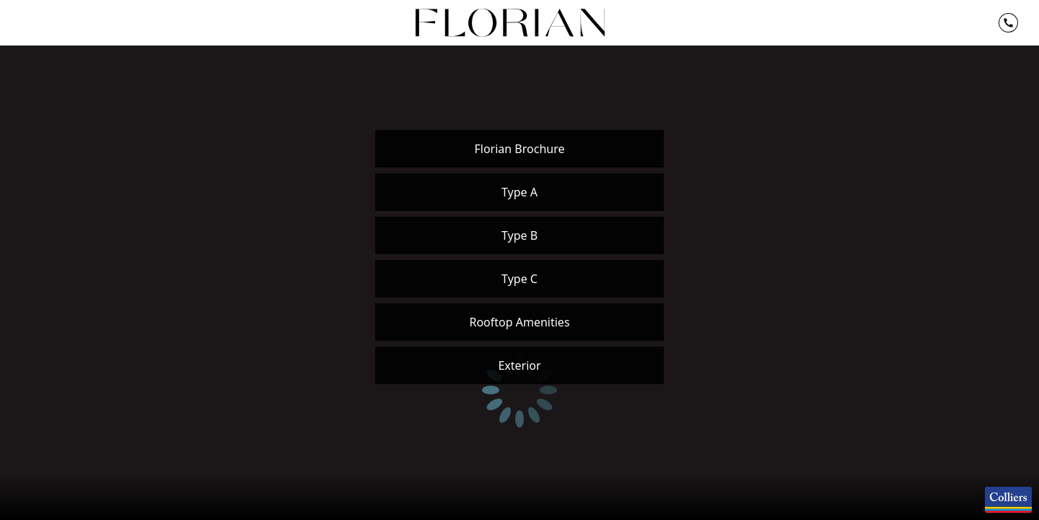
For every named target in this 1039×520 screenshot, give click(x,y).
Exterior (519, 365)
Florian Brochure (519, 149)
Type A (519, 192)
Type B (519, 235)
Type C (519, 279)
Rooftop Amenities (519, 322)
